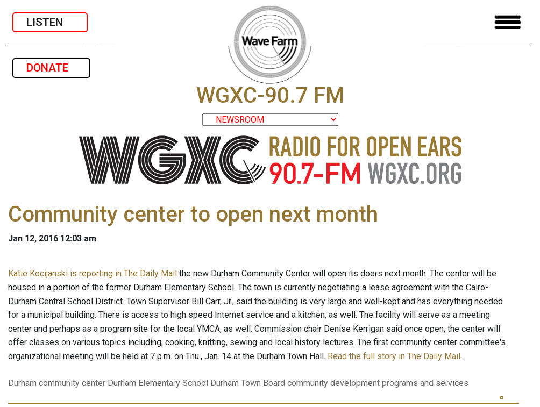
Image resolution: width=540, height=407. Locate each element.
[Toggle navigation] (508, 22)
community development (333, 383)
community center (72, 383)
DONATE (51, 67)
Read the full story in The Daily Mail (394, 356)
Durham (22, 383)
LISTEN (50, 22)
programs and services (425, 383)
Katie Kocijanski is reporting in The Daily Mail (92, 273)
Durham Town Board (247, 383)
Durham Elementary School (158, 383)
